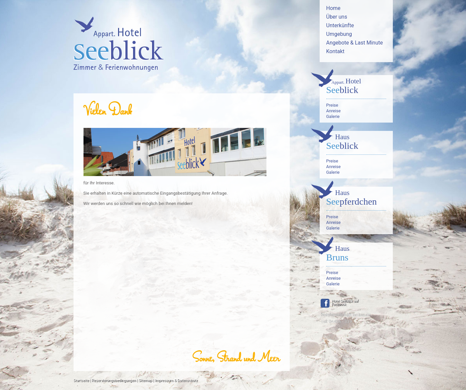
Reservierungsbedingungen (114, 380)
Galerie (333, 116)
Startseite (81, 380)
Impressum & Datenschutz (176, 380)
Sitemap (145, 380)
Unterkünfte (340, 25)
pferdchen (356, 198)
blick (356, 86)
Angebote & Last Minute (354, 43)
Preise (332, 105)
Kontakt (335, 51)
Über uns (336, 17)
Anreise (333, 110)
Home (333, 8)
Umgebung (339, 34)
